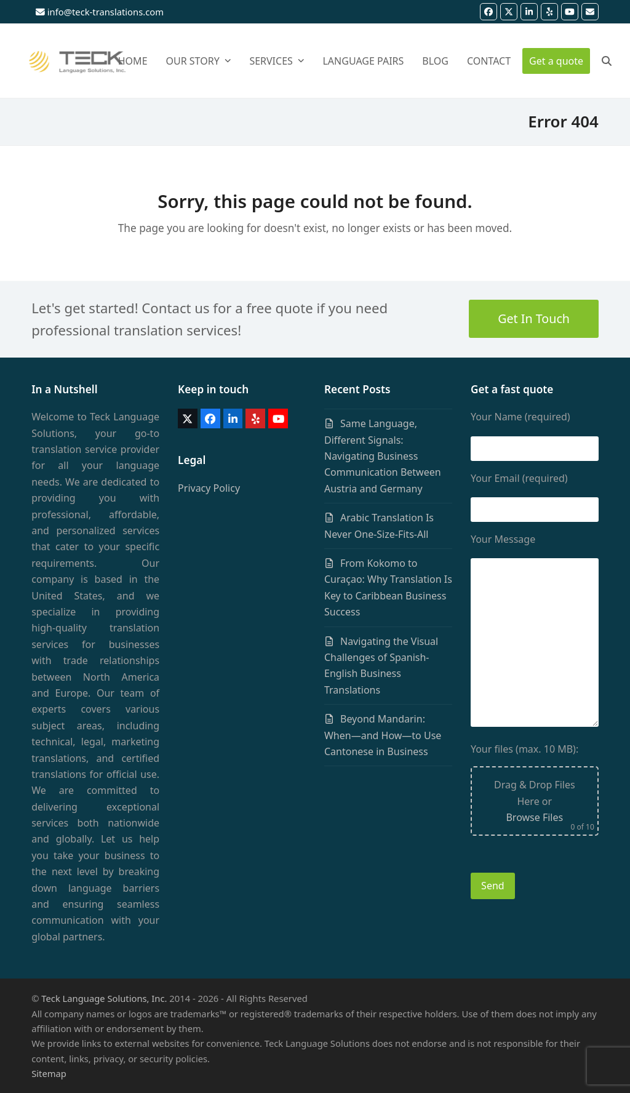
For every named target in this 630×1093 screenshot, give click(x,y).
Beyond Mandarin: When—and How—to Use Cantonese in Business (382, 735)
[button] (606, 61)
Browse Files (534, 817)
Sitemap (48, 1073)
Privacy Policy (209, 488)
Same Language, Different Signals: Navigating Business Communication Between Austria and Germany (382, 456)
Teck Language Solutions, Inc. (104, 998)
